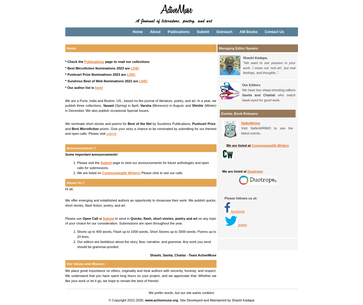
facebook (237, 211)
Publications (178, 32)
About (155, 32)
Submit (203, 32)
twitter (236, 225)
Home (138, 32)
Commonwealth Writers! (121, 173)
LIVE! (135, 68)
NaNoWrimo (250, 123)
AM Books (248, 32)
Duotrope (255, 171)
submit (111, 133)
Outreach (224, 32)
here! (99, 87)
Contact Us (274, 32)
